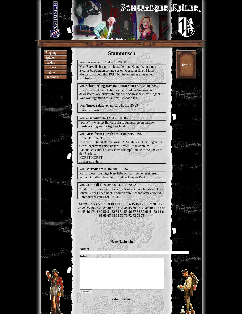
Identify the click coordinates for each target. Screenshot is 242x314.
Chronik (50, 67)
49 (100, 211)
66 (105, 215)
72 (130, 215)
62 (155, 211)
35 (130, 208)
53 (117, 211)
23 (79, 208)
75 (142, 215)
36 (134, 208)
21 (158, 204)
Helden (50, 62)
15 (133, 204)
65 (100, 215)
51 (109, 211)
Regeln (50, 72)
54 (121, 211)
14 (129, 204)
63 (159, 211)
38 (142, 208)
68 (113, 215)
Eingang (51, 52)
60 (147, 211)
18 (145, 204)
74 (138, 215)
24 (84, 208)
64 (163, 211)
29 (105, 208)
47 (92, 211)
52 (113, 211)
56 (130, 211)
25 (88, 208)
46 (88, 211)
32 (117, 208)
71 (126, 215)
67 (109, 215)
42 (159, 208)
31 (113, 208)
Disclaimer (116, 305)
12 (120, 204)
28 (100, 208)
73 (134, 215)
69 (117, 215)
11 (116, 204)
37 (138, 208)
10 (112, 204)
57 (134, 211)
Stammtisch (53, 77)
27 (96, 208)
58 (138, 211)
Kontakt (127, 305)
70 (121, 215)
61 (151, 211)
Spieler (50, 57)
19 (150, 204)
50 (105, 211)
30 (109, 208)
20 (154, 204)
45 (84, 211)
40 (151, 208)
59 (142, 211)
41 (155, 208)
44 (79, 211)
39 (147, 208)
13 (124, 204)
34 (126, 208)
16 (137, 204)
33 (121, 208)
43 (163, 208)
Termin (186, 65)
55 (126, 211)
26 (92, 208)
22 (162, 204)
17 (141, 204)
